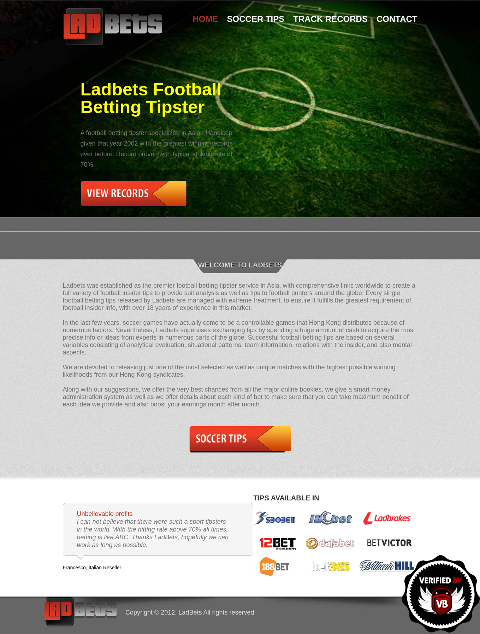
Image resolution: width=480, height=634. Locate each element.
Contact (397, 19)
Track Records (330, 19)
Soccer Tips (256, 19)
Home (205, 19)
